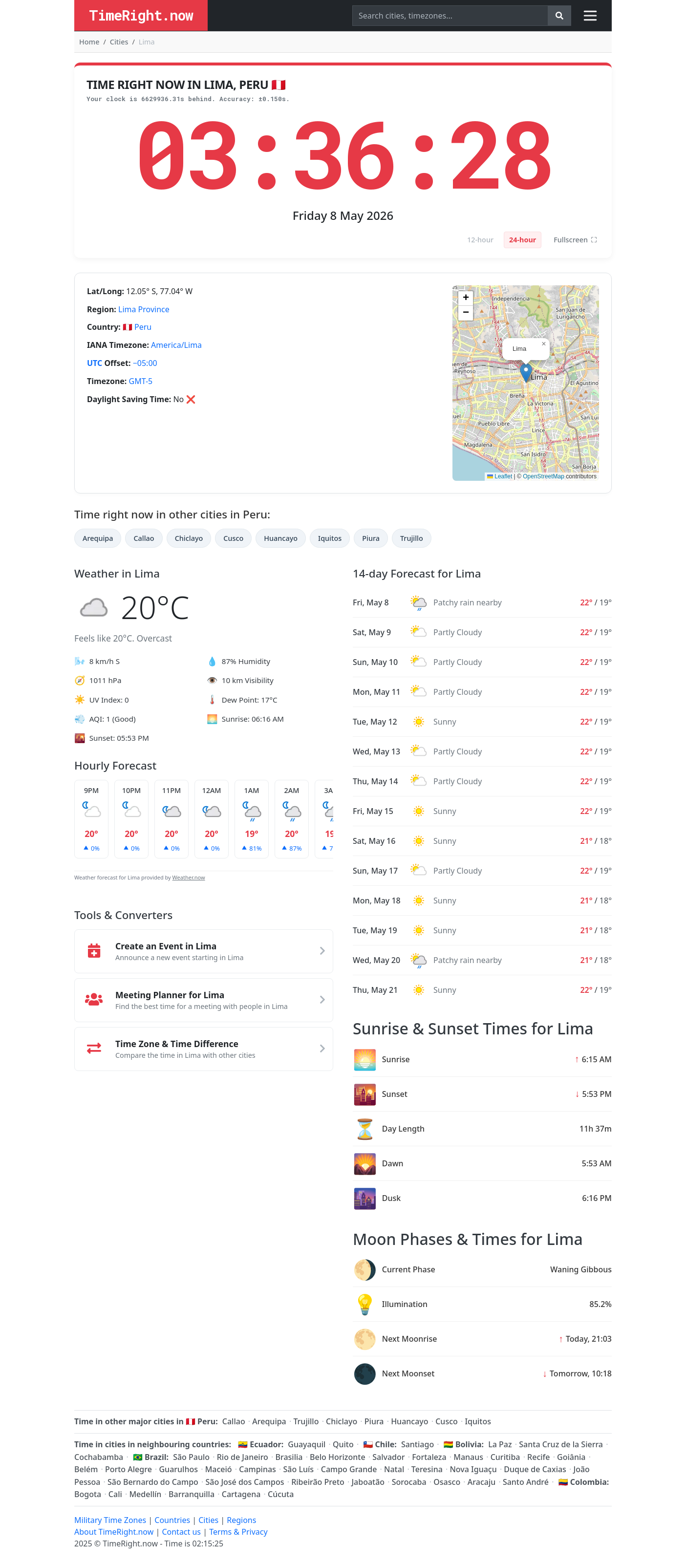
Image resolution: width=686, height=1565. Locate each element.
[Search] (450, 15)
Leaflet (499, 476)
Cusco (233, 538)
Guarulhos (178, 1469)
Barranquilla (191, 1494)
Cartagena (241, 1494)
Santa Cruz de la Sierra (561, 1444)
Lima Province (144, 309)
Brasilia (289, 1457)
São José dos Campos (245, 1482)
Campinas (257, 1469)
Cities (119, 41)
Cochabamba (98, 1457)
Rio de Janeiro (242, 1457)
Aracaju (481, 1482)
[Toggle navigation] (590, 15)
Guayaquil (306, 1444)
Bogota (87, 1494)
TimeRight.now (141, 15)
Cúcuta (281, 1494)
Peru (142, 327)
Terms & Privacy (238, 1531)
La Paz (500, 1444)
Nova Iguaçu (473, 1469)
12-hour (480, 239)
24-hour (522, 239)
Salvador (388, 1457)
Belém (86, 1469)
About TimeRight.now (113, 1531)
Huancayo (281, 538)
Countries (172, 1520)
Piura (371, 538)
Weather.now (188, 877)
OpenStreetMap (543, 476)
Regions (241, 1520)
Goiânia (571, 1457)
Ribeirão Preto (317, 1482)
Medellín (145, 1494)
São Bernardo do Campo (152, 1482)
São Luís (298, 1469)
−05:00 (145, 363)
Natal (394, 1469)
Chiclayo (189, 538)
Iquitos (330, 538)
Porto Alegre (128, 1469)
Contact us (181, 1531)
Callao (143, 538)
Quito (343, 1444)
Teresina (427, 1469)
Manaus (468, 1457)
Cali (115, 1494)
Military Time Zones (110, 1520)
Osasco (446, 1482)
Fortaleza (429, 1457)
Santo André (526, 1482)
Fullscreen (575, 240)
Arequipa (98, 538)
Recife (538, 1457)
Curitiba (505, 1457)
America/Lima (176, 345)
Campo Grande (349, 1469)
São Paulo (191, 1457)
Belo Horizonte (337, 1457)
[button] (526, 373)
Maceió (218, 1469)
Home (89, 41)
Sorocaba (409, 1482)
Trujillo (411, 538)
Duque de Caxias (535, 1469)
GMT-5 (141, 381)
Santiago (417, 1444)
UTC (94, 363)
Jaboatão (368, 1482)
